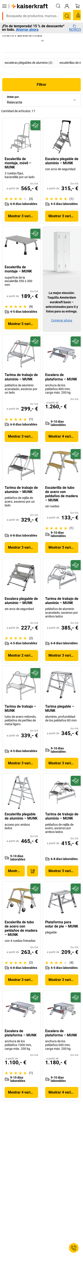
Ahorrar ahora (27, 29)
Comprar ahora (61, 320)
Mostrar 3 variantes (23, 216)
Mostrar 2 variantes (23, 655)
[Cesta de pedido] (77, 6)
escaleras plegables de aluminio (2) (28, 62)
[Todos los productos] (4, 6)
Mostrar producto (16, 871)
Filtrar (41, 84)
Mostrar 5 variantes (23, 324)
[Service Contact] (74, 1248)
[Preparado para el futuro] (35, 125)
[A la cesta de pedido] (32, 870)
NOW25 (75, 28)
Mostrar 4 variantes (63, 436)
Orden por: (13, 97)
